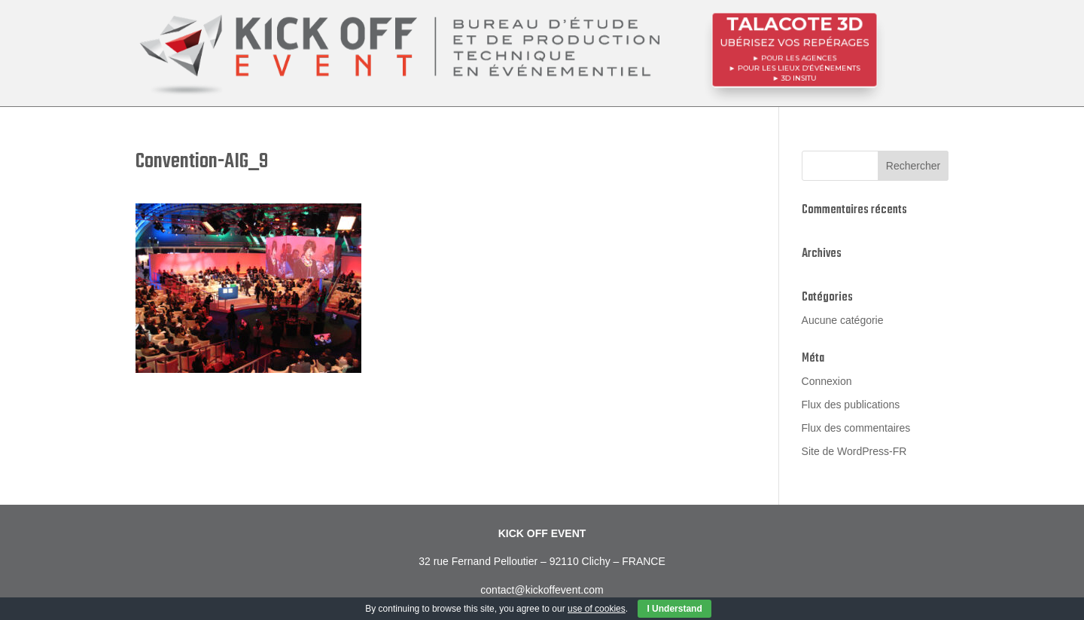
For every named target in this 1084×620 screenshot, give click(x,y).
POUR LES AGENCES (798, 57)
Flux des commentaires (856, 428)
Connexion (827, 381)
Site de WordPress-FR (854, 451)
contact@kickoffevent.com (541, 590)
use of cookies (597, 608)
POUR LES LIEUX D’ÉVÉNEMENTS (798, 67)
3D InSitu (798, 76)
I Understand (674, 608)
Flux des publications (851, 405)
